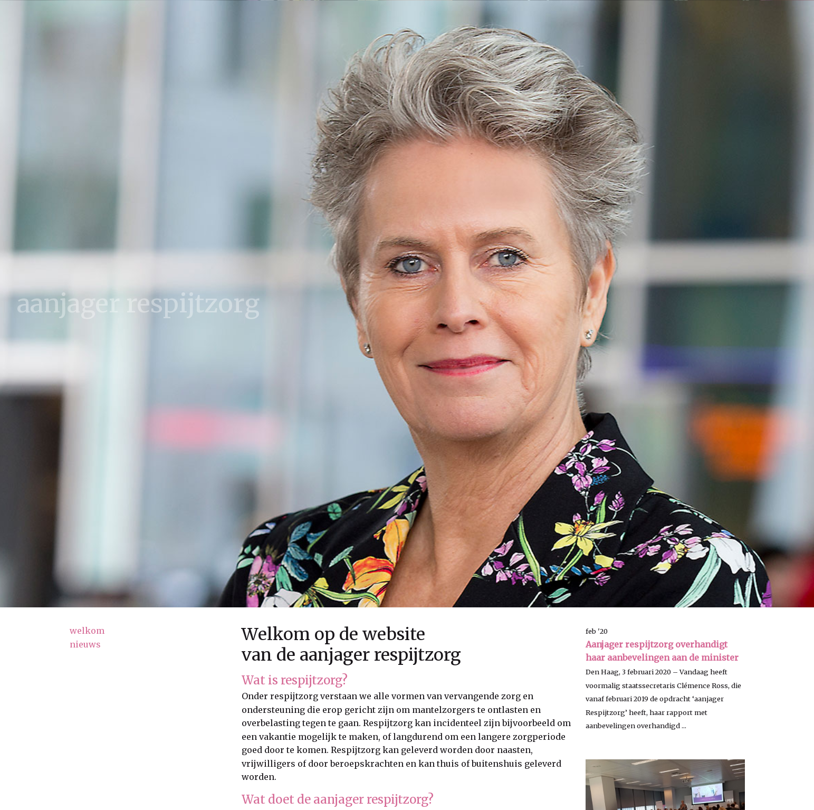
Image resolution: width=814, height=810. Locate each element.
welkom (87, 630)
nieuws (85, 644)
